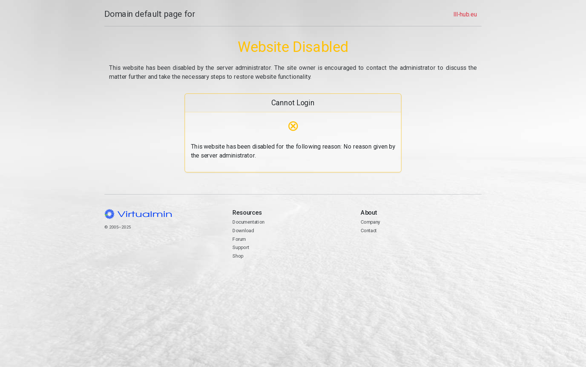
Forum (239, 239)
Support (240, 247)
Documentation (248, 222)
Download (243, 230)
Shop (237, 256)
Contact (369, 230)
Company (370, 222)
